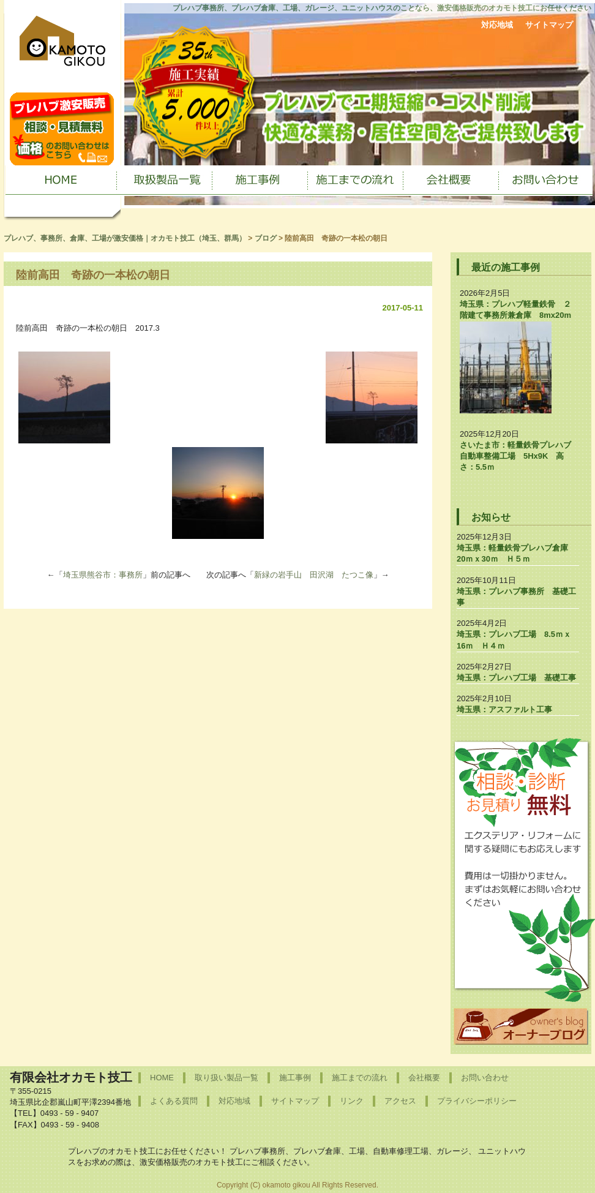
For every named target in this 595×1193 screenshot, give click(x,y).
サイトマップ (549, 24)
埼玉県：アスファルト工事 (504, 709)
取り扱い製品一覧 (226, 1077)
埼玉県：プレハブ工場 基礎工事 (516, 677)
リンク (352, 1100)
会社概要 (424, 1077)
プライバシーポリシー (477, 1100)
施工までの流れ (359, 1077)
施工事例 (295, 1077)
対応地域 (497, 24)
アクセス (400, 1100)
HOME (162, 1077)
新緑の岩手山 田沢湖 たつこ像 (313, 574)
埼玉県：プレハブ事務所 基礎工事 (516, 597)
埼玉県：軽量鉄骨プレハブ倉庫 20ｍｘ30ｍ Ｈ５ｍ (516, 553)
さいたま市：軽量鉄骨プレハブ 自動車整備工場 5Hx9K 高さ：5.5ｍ (519, 456)
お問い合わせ (485, 1077)
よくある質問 (174, 1100)
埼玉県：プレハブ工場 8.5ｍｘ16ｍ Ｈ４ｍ (514, 640)
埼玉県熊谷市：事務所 (103, 574)
